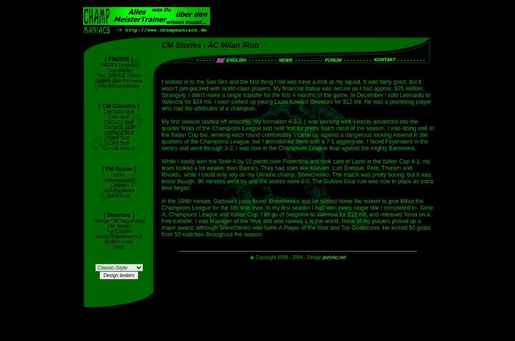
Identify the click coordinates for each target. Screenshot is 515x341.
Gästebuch (119, 195)
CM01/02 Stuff (119, 122)
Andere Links (119, 241)
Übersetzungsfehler (119, 86)
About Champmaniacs (119, 236)
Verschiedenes (119, 190)
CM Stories (118, 226)
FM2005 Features (119, 65)
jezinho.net (334, 257)
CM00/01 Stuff (119, 127)
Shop (118, 247)
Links (118, 175)
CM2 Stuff (118, 143)
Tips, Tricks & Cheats (119, 75)
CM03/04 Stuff (119, 112)
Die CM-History (119, 148)
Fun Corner (119, 231)
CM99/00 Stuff (119, 132)
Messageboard (119, 180)
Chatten (118, 185)
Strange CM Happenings (119, 221)
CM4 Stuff (118, 117)
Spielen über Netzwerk (119, 80)
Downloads (118, 70)
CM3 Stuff (118, 138)
